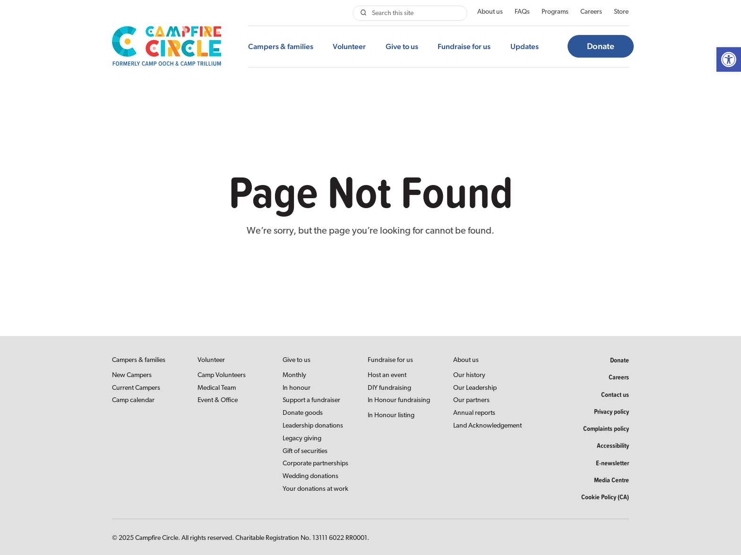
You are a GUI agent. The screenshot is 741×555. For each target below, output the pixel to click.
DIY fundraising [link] (389, 388)
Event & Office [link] (218, 400)
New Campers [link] (132, 375)
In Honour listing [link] (391, 415)
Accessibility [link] (613, 445)
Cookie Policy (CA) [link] (605, 497)
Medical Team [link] (217, 388)
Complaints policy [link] (606, 428)
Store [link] (621, 12)
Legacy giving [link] (302, 438)
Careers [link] (591, 12)
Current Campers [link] (136, 388)
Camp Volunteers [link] (222, 375)
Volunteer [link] (349, 46)
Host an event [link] (387, 375)
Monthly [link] (294, 375)
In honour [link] (296, 388)
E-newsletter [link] (612, 463)
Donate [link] (600, 46)
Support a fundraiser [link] (311, 400)
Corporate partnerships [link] (315, 463)
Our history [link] (469, 375)
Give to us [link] (402, 46)
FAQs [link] (522, 12)
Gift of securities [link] (305, 451)
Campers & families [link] (280, 46)
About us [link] (490, 12)
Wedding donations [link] (310, 476)
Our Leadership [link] (475, 388)
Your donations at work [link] (315, 489)
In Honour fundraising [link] (399, 400)
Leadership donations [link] (313, 425)
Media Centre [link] (611, 480)
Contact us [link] (615, 394)
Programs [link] (555, 12)
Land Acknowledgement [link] (487, 425)
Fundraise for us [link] (464, 46)
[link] (728, 59)
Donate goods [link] (303, 413)
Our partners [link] (471, 400)
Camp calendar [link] (133, 400)
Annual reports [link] (474, 413)
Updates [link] (524, 46)
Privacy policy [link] (611, 411)
